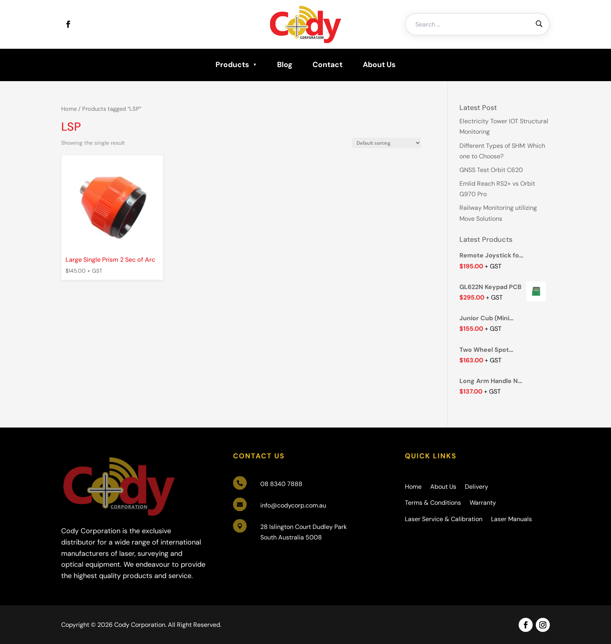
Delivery (476, 487)
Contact (328, 64)
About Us (379, 64)
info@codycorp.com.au (293, 505)
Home (69, 109)
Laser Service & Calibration (443, 519)
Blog (284, 64)
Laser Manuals (511, 519)
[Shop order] (386, 143)
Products (232, 64)
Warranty (483, 503)
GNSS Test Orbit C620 (491, 170)
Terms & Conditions (433, 503)
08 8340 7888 (281, 484)
